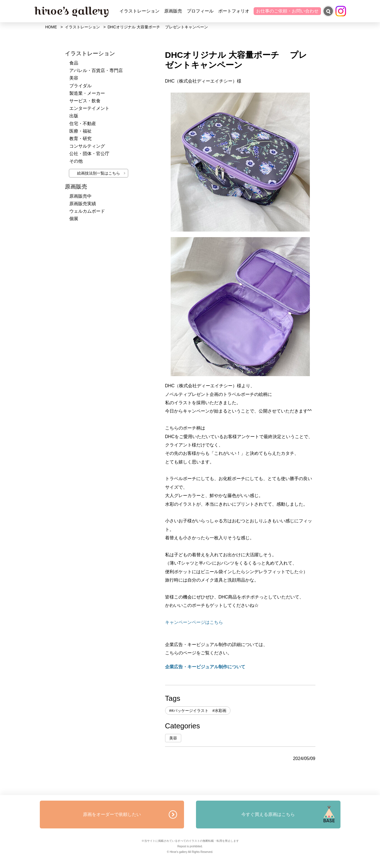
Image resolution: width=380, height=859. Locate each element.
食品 (73, 63)
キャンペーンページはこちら (194, 622)
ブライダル (80, 85)
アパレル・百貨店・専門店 (96, 70)
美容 (173, 738)
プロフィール (200, 11)
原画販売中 (80, 196)
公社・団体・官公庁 (89, 153)
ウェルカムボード (87, 211)
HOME (51, 27)
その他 (76, 161)
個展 (73, 218)
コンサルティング (87, 146)
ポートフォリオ (233, 11)
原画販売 (173, 11)
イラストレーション (139, 11)
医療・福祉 (80, 131)
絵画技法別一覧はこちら (98, 173)
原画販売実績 (82, 203)
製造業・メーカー (87, 93)
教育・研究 (80, 138)
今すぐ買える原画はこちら (268, 814)
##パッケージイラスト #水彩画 (197, 710)
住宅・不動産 (82, 123)
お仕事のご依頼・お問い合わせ (287, 11)
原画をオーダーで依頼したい (112, 814)
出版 (73, 115)
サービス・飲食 (84, 100)
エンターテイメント (89, 108)
